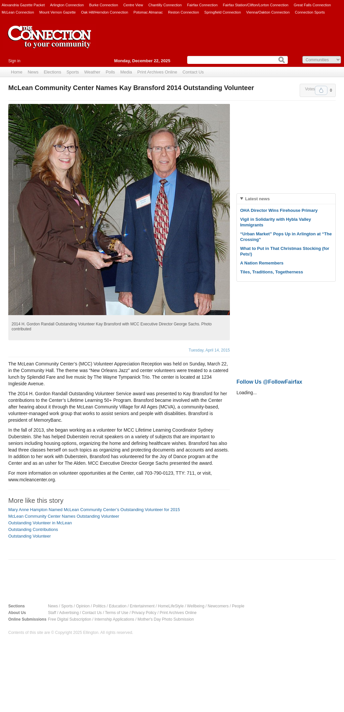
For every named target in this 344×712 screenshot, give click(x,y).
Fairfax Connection (202, 5)
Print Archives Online (157, 72)
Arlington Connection (67, 5)
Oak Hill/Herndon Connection (104, 12)
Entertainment (142, 606)
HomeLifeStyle (171, 606)
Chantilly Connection (165, 5)
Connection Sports (310, 12)
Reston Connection (183, 12)
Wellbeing (195, 606)
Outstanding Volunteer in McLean (40, 522)
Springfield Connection (222, 12)
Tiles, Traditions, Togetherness (271, 271)
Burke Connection (103, 5)
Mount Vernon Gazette (57, 12)
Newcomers (218, 606)
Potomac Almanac (148, 12)
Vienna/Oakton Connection (267, 12)
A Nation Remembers (261, 263)
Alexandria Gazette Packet (23, 5)
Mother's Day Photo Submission (166, 619)
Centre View (133, 5)
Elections (52, 72)
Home (16, 72)
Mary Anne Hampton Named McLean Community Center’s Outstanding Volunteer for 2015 (94, 509)
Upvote (321, 90)
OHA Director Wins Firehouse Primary (279, 210)
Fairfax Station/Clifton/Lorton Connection (255, 5)
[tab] (286, 199)
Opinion (83, 606)
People (238, 606)
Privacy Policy (144, 612)
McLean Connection (18, 12)
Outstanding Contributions (33, 529)
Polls (110, 72)
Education (117, 606)
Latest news (257, 198)
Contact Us (193, 72)
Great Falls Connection (312, 5)
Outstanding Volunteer (29, 536)
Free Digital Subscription (69, 619)
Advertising (69, 612)
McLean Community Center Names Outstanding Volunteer (63, 516)
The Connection (49, 42)
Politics (99, 606)
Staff (52, 612)
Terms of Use (116, 612)
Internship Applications (114, 619)
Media (126, 72)
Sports (72, 72)
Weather (92, 72)
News (33, 72)
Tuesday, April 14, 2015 (209, 350)
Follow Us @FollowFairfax (269, 382)
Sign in (14, 61)
